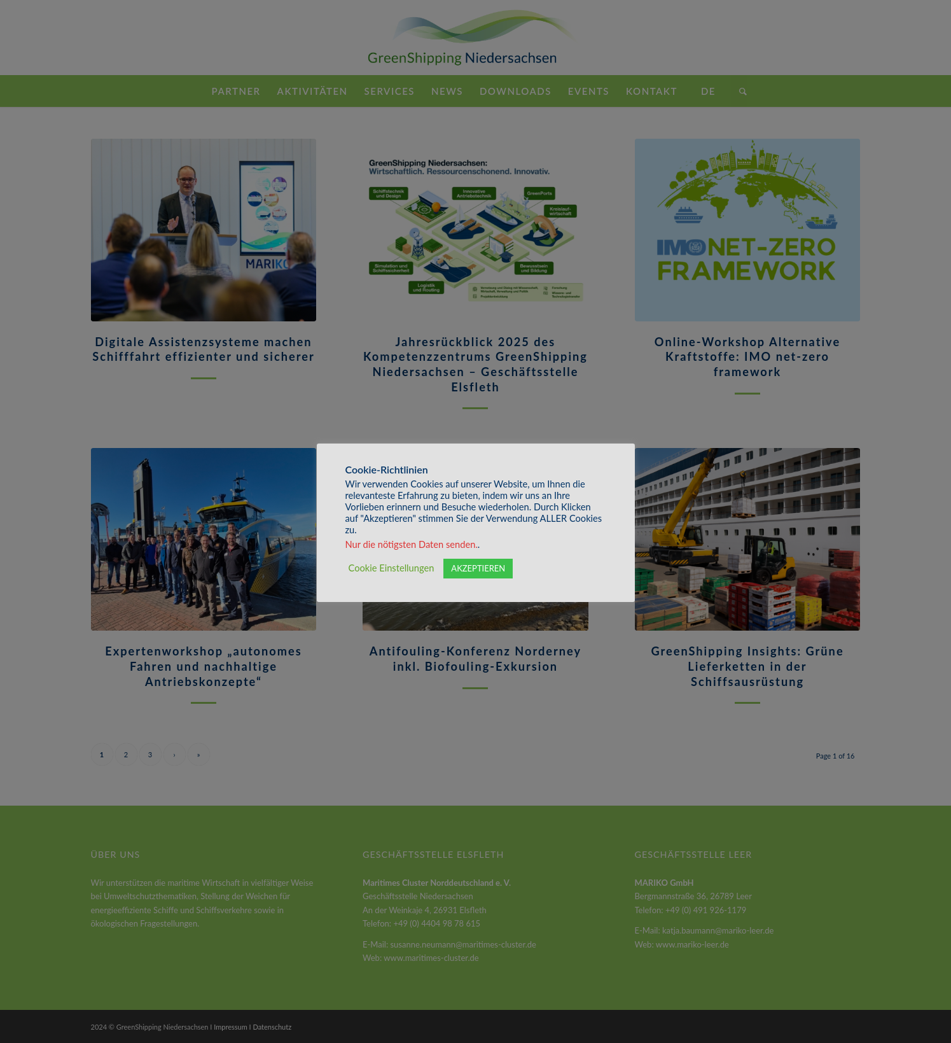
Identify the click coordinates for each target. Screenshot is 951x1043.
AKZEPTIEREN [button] (478, 568)
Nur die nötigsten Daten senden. (411, 544)
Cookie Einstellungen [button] (391, 568)
